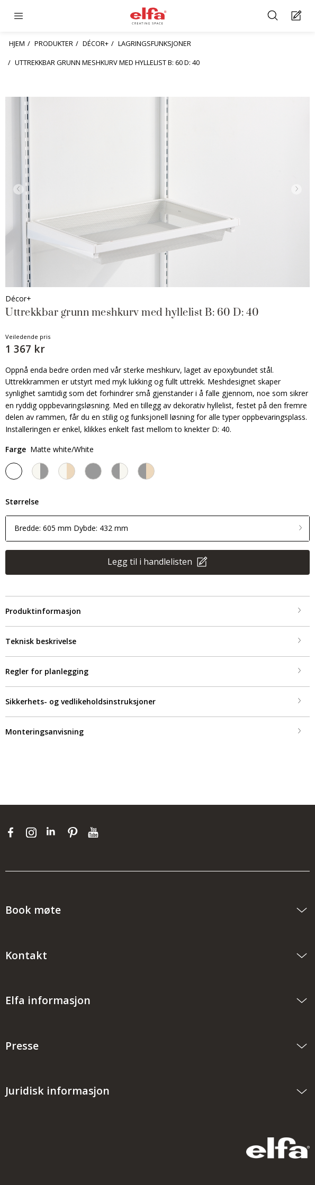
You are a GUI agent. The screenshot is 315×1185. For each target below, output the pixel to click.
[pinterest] (75, 832)
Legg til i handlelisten (150, 561)
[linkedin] (54, 832)
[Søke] (274, 16)
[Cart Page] (297, 16)
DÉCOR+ (96, 43)
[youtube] (94, 832)
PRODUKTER (53, 43)
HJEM (17, 43)
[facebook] (13, 832)
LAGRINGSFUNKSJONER (154, 43)
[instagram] (33, 832)
